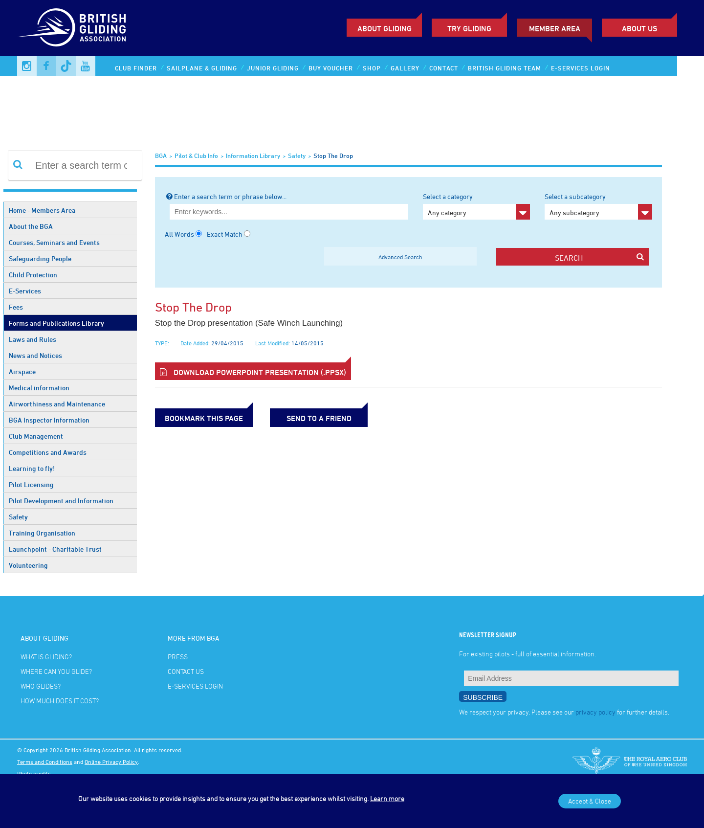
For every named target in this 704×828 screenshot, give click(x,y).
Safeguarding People (40, 258)
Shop (372, 68)
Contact (443, 68)
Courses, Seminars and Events (54, 242)
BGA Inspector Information (49, 420)
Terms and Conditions (44, 761)
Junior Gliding (273, 68)
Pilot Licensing (31, 484)
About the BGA (31, 226)
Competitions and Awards (48, 452)
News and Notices (35, 355)
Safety (18, 517)
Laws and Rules (32, 339)
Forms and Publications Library (56, 323)
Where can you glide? (56, 671)
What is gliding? (46, 656)
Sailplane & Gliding (202, 68)
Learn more (387, 798)
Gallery (405, 68)
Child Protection (33, 274)
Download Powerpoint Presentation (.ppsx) (253, 372)
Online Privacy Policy (111, 761)
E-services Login (580, 68)
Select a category (476, 206)
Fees (16, 307)
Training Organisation (42, 533)
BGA (161, 155)
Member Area (554, 28)
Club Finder (136, 68)
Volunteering (28, 565)
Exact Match (224, 234)
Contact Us (186, 671)
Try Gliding (469, 28)
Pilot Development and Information (61, 500)
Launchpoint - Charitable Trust (55, 549)
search (599, 257)
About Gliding (384, 28)
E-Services (25, 291)
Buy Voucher (330, 68)
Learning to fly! (32, 468)
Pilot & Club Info (196, 155)
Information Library (253, 155)
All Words (179, 234)
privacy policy (595, 712)
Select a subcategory (598, 206)
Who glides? (41, 686)
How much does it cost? (60, 700)
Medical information (39, 387)
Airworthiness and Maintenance (57, 404)
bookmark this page (204, 418)
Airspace (22, 371)
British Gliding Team (504, 68)
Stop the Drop (333, 155)
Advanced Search (400, 256)
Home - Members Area (42, 210)
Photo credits (34, 773)
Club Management (36, 436)
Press (178, 656)
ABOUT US (639, 28)
